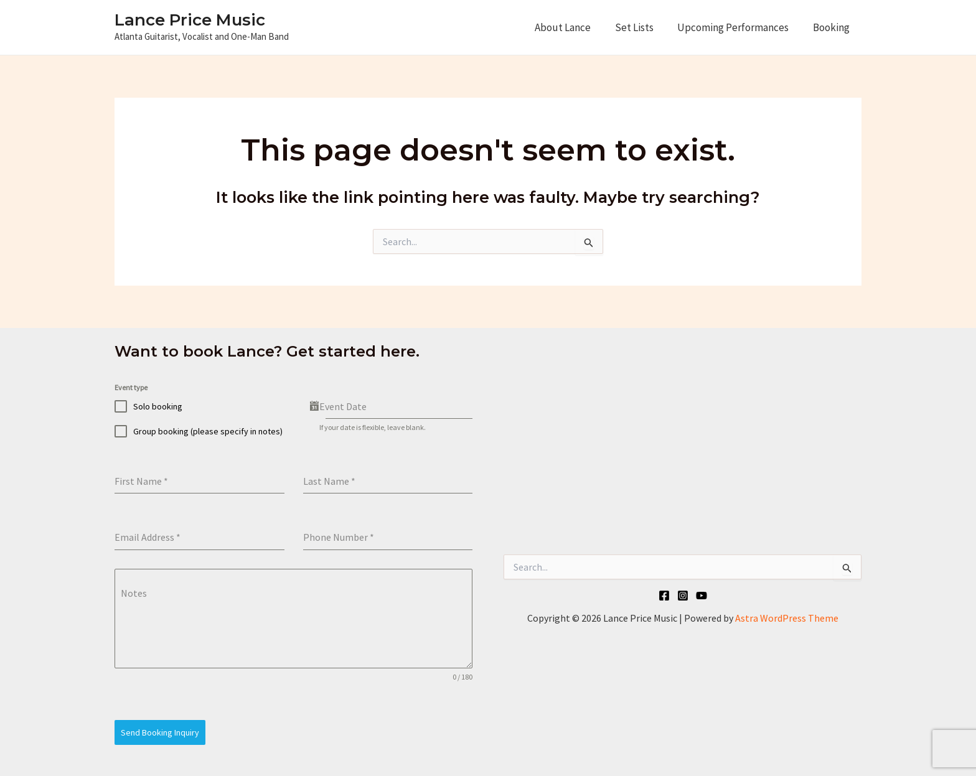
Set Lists (641, 27)
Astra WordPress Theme (786, 618)
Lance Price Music (190, 20)
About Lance (573, 27)
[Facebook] (664, 595)
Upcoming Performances (737, 27)
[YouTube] (701, 595)
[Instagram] (682, 595)
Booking (832, 27)
